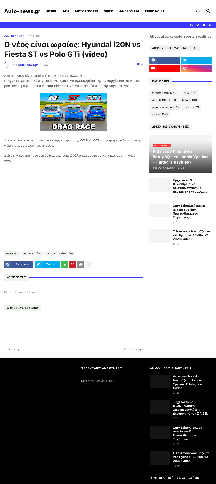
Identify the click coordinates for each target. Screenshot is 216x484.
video (62, 253)
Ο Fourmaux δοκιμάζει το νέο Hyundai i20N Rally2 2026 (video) (191, 235)
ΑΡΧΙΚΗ (51, 11)
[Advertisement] (39, 395)
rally (190, 93)
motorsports (164, 93)
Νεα (189, 100)
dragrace (34, 35)
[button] (197, 11)
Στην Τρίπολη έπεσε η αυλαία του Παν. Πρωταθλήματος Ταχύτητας (189, 211)
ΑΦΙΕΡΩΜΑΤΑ (129, 11)
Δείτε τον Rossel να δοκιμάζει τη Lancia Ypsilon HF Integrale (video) (187, 382)
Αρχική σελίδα (14, 35)
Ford (39, 253)
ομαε (192, 107)
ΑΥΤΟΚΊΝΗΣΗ (164, 100)
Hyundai (51, 253)
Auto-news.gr (22, 11)
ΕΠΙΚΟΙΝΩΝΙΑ (155, 11)
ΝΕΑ (66, 11)
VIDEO (108, 11)
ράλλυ (160, 114)
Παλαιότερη (132, 349)
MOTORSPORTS (86, 11)
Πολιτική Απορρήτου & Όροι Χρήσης (175, 477)
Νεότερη (13, 349)
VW (71, 253)
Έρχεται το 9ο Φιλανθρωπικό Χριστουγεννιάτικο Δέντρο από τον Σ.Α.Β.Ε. (190, 185)
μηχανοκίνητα (165, 107)
